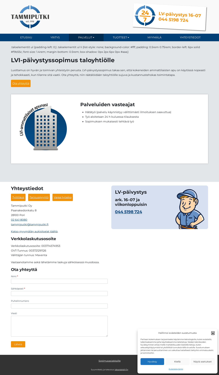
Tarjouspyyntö (39, 197)
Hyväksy (152, 361)
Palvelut (85, 37)
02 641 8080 (19, 219)
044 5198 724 (128, 211)
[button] (212, 332)
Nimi (14, 276)
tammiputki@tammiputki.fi (30, 224)
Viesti (14, 313)
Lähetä (18, 344)
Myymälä (155, 37)
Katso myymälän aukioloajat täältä (34, 231)
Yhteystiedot (190, 37)
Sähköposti (18, 288)
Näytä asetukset (202, 361)
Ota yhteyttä (20, 83)
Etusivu (26, 37)
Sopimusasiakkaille (110, 360)
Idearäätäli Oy (121, 369)
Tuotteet (120, 37)
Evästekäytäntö (176, 369)
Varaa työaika (62, 197)
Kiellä (177, 361)
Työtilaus (18, 197)
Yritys (55, 37)
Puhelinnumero (20, 300)
